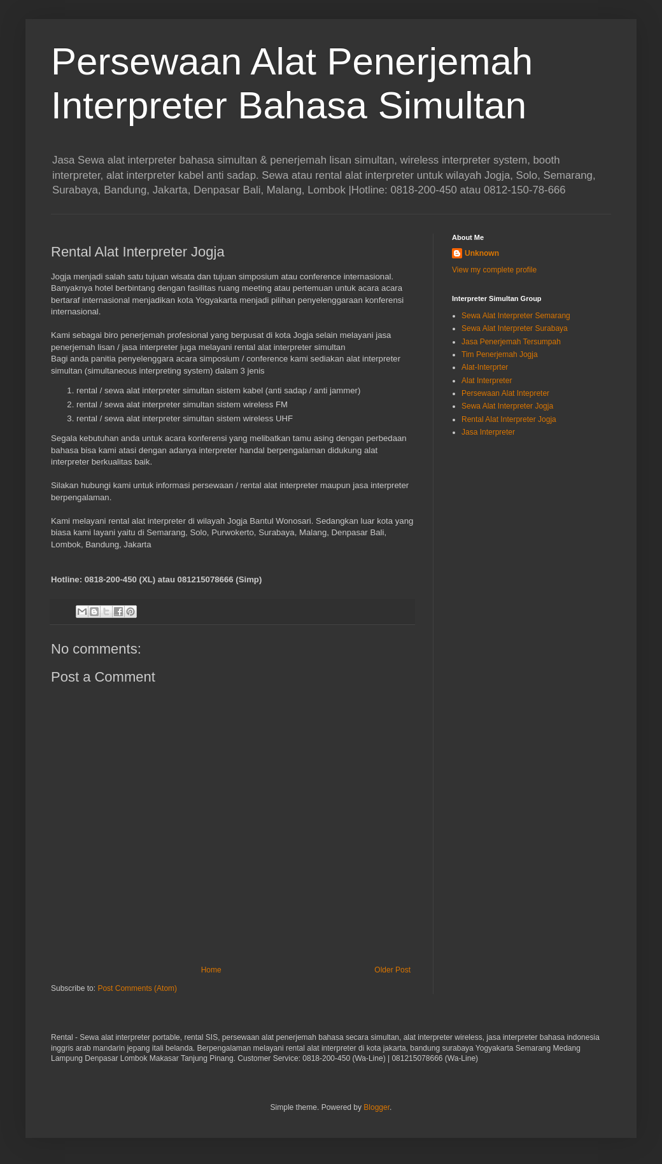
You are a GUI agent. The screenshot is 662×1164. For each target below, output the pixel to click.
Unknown (482, 253)
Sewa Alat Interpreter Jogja (507, 406)
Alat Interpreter (486, 380)
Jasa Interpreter (488, 432)
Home (211, 969)
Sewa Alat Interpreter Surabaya (514, 328)
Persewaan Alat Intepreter (505, 393)
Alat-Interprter (484, 367)
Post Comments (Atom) (137, 988)
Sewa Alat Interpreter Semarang (515, 315)
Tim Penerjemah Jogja (499, 354)
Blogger (376, 1107)
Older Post (392, 969)
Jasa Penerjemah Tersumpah (511, 341)
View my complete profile (494, 269)
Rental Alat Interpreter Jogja (508, 419)
